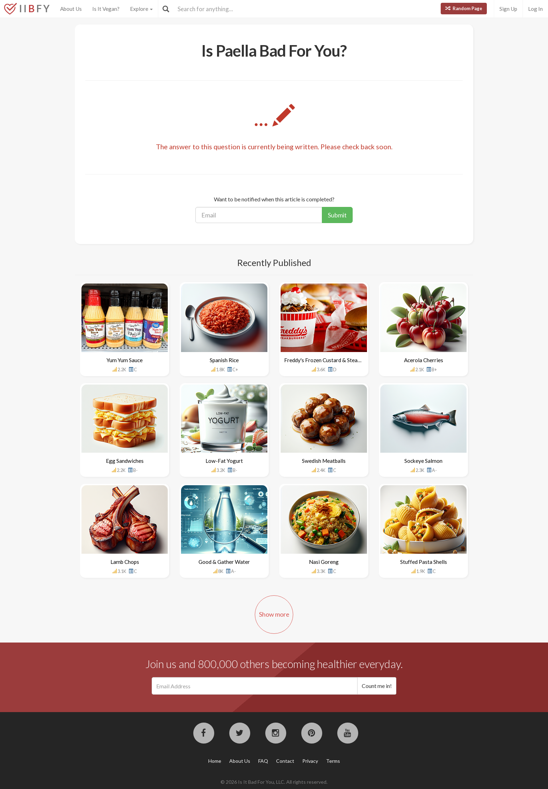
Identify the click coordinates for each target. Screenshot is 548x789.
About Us (71, 9)
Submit (337, 215)
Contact (285, 761)
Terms (333, 761)
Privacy (310, 761)
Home (214, 761)
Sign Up (508, 9)
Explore (141, 9)
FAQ (263, 761)
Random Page (463, 8)
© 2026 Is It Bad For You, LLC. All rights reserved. (274, 782)
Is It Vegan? (106, 9)
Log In (535, 9)
